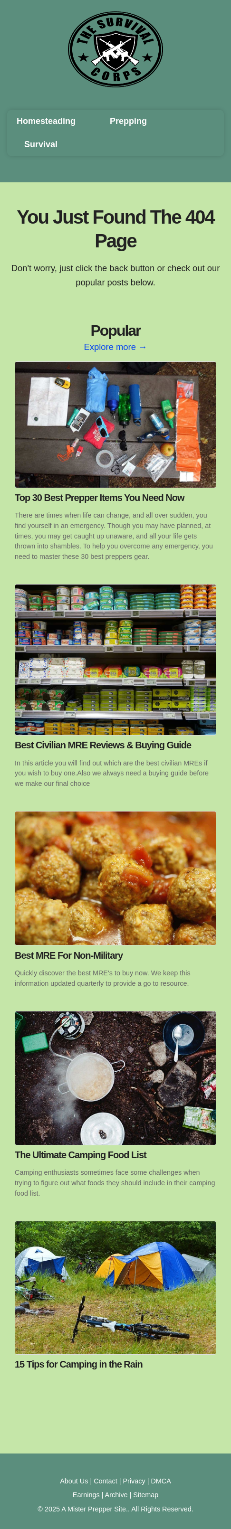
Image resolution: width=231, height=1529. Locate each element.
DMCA (161, 1481)
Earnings (86, 1495)
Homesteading (46, 121)
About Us (74, 1481)
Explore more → (115, 347)
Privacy (134, 1481)
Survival (41, 144)
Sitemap (145, 1495)
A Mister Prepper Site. (94, 1509)
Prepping (128, 121)
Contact (105, 1481)
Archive (116, 1495)
